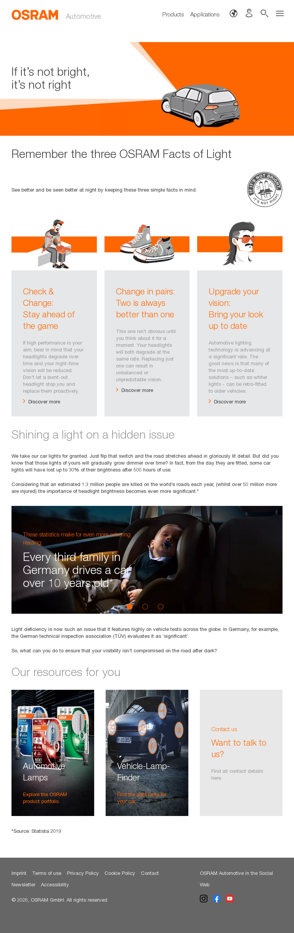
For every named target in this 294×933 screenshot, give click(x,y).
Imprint (18, 873)
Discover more (41, 401)
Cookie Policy (120, 873)
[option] (147, 89)
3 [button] (160, 606)
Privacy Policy (83, 873)
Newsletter (23, 884)
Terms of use (46, 873)
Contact (150, 873)
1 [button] (130, 606)
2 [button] (145, 606)
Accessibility (55, 884)
